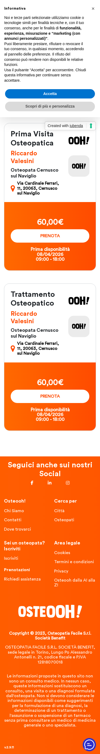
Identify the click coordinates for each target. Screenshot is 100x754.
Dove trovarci (17, 529)
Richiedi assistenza (22, 579)
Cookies (62, 553)
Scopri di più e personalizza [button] (49, 106)
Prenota (50, 236)
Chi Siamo (14, 511)
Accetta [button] (50, 94)
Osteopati (64, 520)
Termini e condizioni (74, 562)
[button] (93, 8)
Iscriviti (11, 558)
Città (59, 511)
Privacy (61, 571)
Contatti (12, 520)
